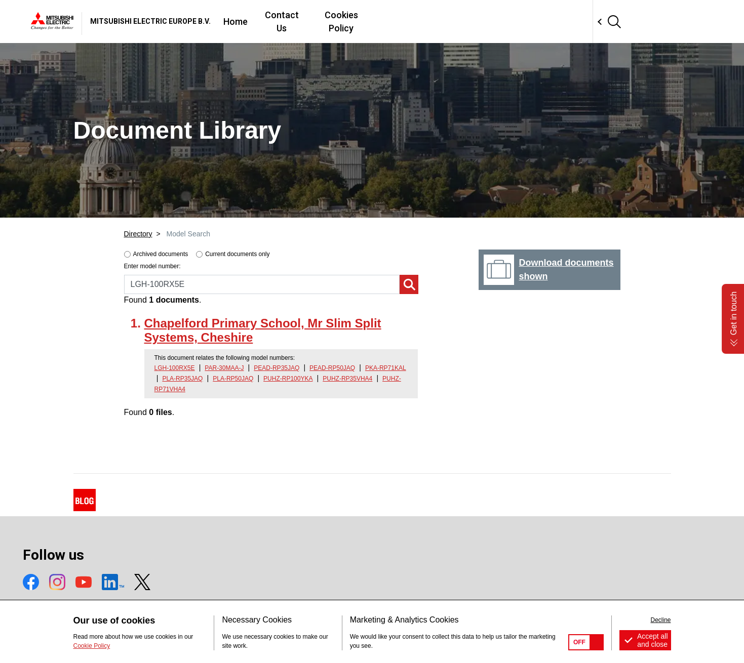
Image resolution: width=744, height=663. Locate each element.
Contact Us (429, 21)
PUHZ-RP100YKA (287, 378)
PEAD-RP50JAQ (332, 367)
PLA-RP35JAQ (182, 378)
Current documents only (237, 254)
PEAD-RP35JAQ (276, 367)
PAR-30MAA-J (224, 367)
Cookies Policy (497, 21)
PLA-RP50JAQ (233, 378)
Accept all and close (652, 640)
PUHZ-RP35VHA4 (347, 378)
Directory (138, 234)
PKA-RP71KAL (385, 367)
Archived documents (160, 254)
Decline (660, 620)
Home (379, 21)
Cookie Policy (91, 645)
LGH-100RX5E (174, 367)
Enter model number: (152, 266)
